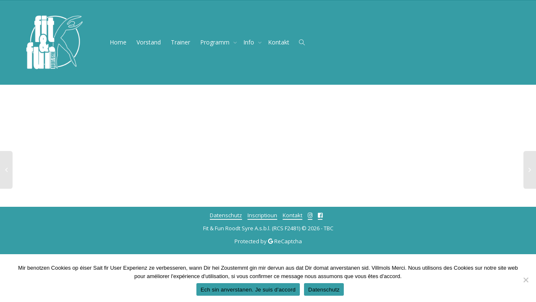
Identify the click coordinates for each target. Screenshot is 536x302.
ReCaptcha (288, 241)
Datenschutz (226, 215)
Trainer (180, 42)
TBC (328, 228)
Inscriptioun (262, 215)
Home (118, 42)
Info (249, 42)
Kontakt (278, 42)
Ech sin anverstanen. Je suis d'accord (248, 289)
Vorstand (149, 42)
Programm (215, 42)
